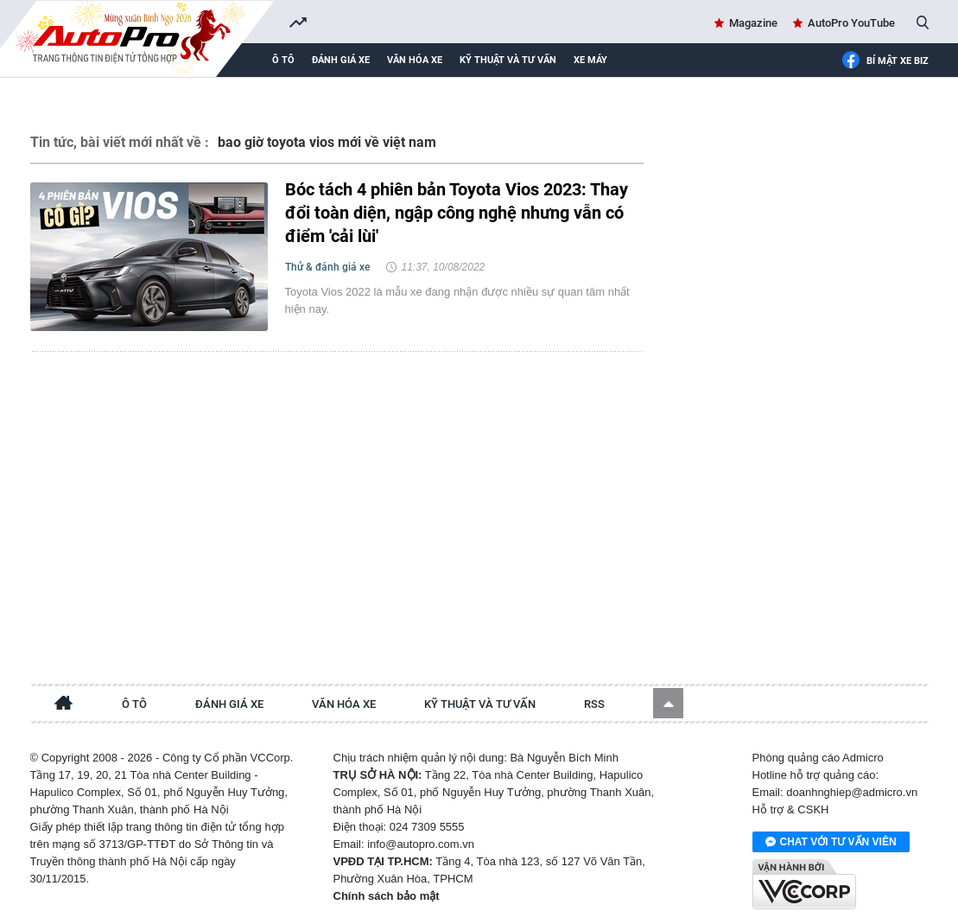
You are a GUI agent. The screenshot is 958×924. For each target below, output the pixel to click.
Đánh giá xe (341, 60)
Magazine (753, 22)
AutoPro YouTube (851, 22)
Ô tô (283, 60)
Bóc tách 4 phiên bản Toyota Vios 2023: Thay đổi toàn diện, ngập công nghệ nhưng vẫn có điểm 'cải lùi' (456, 212)
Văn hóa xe (414, 60)
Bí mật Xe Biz (885, 61)
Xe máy (590, 60)
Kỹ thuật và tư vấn (508, 60)
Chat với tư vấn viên (831, 842)
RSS (594, 704)
